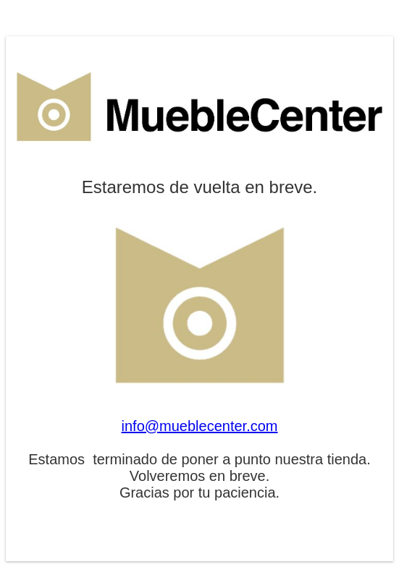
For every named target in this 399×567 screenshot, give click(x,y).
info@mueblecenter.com (200, 426)
